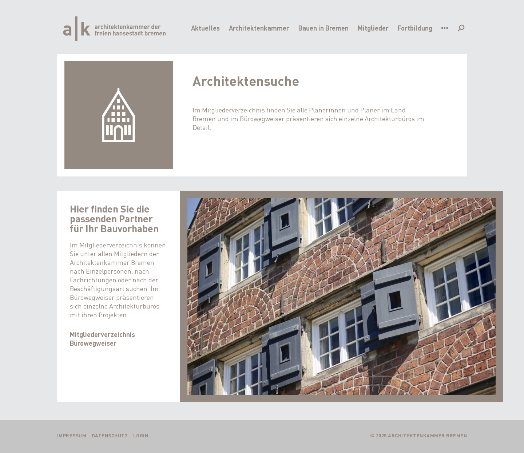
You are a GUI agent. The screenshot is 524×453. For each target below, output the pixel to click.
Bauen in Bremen (323, 28)
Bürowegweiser (93, 343)
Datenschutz (110, 435)
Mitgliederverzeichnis (102, 334)
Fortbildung (415, 28)
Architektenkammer (259, 28)
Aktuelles (205, 28)
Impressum (72, 435)
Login (140, 435)
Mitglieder (373, 28)
